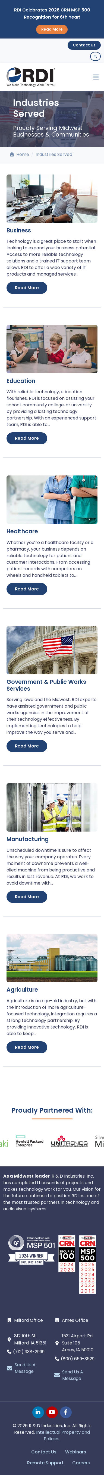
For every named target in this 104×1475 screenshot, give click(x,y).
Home (19, 154)
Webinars (75, 1452)
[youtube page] (52, 1412)
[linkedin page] (38, 1412)
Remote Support (45, 1463)
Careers (81, 1463)
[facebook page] (66, 1412)
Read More (52, 29)
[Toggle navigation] (93, 77)
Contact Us (84, 45)
